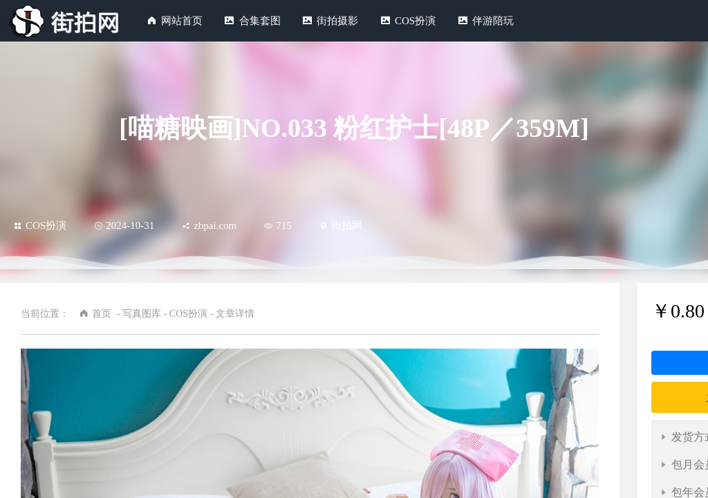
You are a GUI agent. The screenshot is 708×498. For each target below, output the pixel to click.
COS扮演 (415, 20)
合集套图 (260, 20)
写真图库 (141, 313)
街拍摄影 (337, 20)
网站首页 (182, 20)
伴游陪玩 (493, 20)
